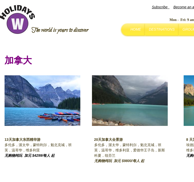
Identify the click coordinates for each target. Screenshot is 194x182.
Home (135, 29)
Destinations (162, 29)
